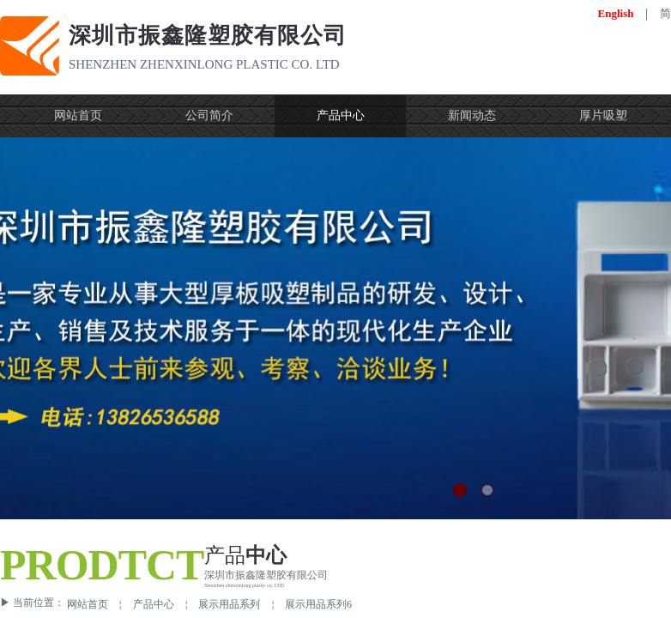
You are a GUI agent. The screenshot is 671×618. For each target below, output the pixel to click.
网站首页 (87, 604)
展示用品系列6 (318, 604)
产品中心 (153, 604)
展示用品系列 (229, 604)
